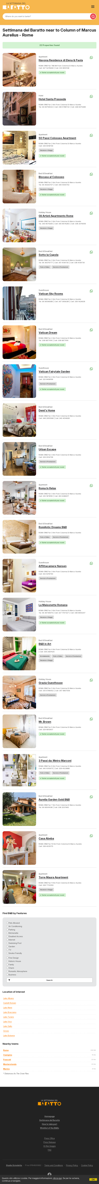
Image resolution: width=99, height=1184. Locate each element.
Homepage (49, 1116)
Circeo (6, 1031)
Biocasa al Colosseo (51, 177)
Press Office (49, 1138)
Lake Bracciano (9, 1012)
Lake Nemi (7, 1008)
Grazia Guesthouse (51, 682)
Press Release (49, 1142)
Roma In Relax (47, 488)
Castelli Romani (9, 1003)
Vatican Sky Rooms (51, 293)
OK (93, 1179)
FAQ (49, 1150)
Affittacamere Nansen (53, 566)
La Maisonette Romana (53, 605)
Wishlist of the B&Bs (49, 1128)
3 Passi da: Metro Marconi (55, 760)
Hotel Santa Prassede (52, 99)
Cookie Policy (87, 1165)
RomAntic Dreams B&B (53, 527)
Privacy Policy (72, 1165)
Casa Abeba (46, 838)
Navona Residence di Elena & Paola (61, 60)
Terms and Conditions (53, 1165)
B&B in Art (45, 643)
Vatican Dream (48, 332)
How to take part (49, 1124)
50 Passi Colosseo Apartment (57, 138)
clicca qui (57, 1178)
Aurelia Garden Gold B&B (54, 799)
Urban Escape (47, 449)
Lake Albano (8, 998)
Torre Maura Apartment (53, 877)
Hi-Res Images (49, 1146)
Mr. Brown (45, 721)
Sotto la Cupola (48, 254)
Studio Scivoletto (14, 1165)
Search (30, 980)
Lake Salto (7, 1026)
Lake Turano (8, 1017)
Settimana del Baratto (49, 1120)
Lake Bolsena (9, 1035)
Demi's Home (47, 410)
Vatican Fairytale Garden (54, 371)
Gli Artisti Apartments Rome (56, 215)
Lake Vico (7, 1021)
